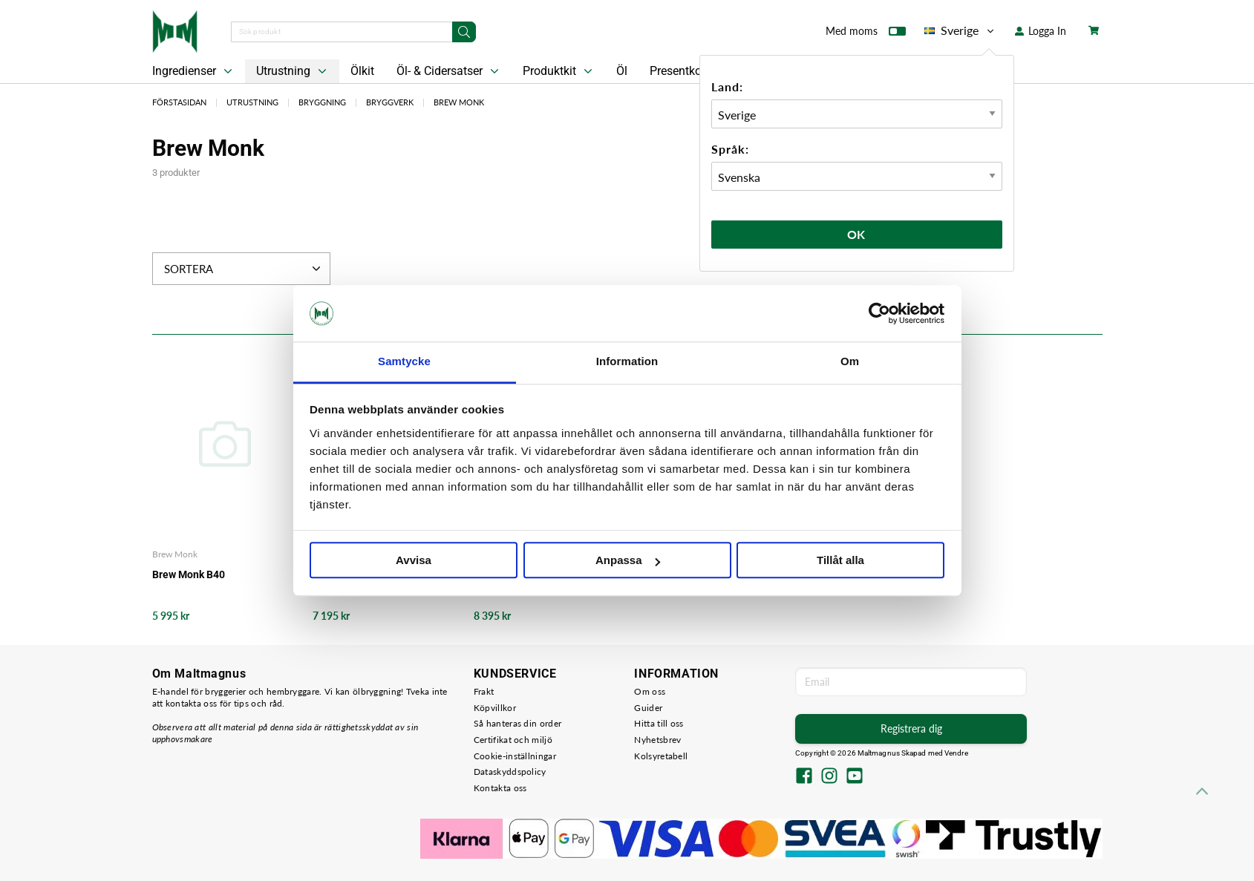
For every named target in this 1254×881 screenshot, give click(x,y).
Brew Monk (459, 102)
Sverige (960, 30)
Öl (621, 71)
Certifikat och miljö (513, 739)
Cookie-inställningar (515, 756)
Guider (648, 707)
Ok (856, 234)
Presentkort (679, 71)
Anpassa (627, 560)
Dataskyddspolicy (510, 771)
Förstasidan (179, 102)
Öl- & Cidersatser (449, 71)
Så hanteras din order (517, 723)
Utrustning (293, 71)
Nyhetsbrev (657, 739)
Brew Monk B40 (188, 574)
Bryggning (322, 102)
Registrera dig (911, 728)
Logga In (1040, 30)
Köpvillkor (495, 707)
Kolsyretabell (661, 756)
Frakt (484, 691)
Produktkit (559, 71)
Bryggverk (390, 102)
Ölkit (362, 71)
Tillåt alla (840, 560)
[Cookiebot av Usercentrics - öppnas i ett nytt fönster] (879, 313)
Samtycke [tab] (404, 362)
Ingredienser (193, 71)
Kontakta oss (500, 787)
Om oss (649, 691)
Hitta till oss (658, 723)
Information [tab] (627, 362)
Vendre (956, 753)
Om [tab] (849, 362)
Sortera (244, 268)
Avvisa (413, 560)
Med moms (866, 34)
